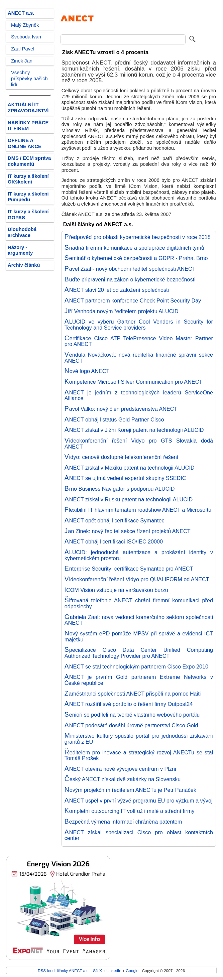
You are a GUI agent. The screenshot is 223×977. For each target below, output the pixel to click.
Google (132, 970)
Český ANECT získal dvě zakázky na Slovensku (123, 779)
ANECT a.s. (21, 13)
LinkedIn (113, 970)
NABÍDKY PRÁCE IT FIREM (28, 125)
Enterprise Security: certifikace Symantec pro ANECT (129, 569)
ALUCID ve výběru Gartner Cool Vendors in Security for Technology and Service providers (139, 325)
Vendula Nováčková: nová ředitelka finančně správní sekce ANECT (139, 358)
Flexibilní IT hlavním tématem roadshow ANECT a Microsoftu (138, 510)
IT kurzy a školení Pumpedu (28, 197)
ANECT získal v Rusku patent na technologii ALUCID (129, 499)
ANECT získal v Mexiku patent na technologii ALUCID (130, 468)
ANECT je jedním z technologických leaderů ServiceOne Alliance (139, 395)
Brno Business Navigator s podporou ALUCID (120, 489)
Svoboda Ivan (26, 36)
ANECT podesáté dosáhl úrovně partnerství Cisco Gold (131, 725)
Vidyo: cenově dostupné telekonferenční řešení (122, 457)
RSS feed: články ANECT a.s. (64, 970)
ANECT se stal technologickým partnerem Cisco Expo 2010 (136, 666)
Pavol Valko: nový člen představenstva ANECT (121, 409)
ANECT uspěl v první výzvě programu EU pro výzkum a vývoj (139, 801)
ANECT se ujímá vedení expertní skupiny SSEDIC (125, 478)
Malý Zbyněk (25, 25)
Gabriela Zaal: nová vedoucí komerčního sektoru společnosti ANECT (139, 620)
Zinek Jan (21, 61)
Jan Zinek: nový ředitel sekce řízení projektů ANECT (128, 531)
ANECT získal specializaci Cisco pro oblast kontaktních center (139, 835)
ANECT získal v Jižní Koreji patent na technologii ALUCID (134, 430)
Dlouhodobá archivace (22, 232)
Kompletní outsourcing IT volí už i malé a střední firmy (130, 811)
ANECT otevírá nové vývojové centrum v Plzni (120, 769)
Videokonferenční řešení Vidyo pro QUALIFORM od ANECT (137, 579)
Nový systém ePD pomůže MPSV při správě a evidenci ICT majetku (139, 636)
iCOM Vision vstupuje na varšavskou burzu (116, 590)
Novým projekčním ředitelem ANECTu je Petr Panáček (130, 790)
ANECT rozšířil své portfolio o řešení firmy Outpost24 (129, 704)
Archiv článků (24, 265)
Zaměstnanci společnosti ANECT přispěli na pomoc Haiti (133, 694)
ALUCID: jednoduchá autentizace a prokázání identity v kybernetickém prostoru (139, 555)
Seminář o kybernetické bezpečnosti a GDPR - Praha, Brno (136, 258)
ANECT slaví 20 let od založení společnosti (117, 290)
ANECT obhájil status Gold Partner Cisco (114, 419)
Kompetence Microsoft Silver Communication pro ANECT (133, 382)
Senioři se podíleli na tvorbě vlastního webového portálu (132, 715)
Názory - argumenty (20, 250)
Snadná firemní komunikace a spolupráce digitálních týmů (134, 248)
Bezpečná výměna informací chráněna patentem (123, 822)
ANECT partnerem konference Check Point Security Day (133, 300)
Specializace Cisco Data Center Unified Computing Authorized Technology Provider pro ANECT (139, 653)
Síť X (97, 970)
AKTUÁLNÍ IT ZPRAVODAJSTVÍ (28, 107)
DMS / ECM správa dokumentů (29, 161)
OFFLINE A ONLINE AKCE (24, 143)
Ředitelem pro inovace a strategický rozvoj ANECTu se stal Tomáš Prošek (139, 755)
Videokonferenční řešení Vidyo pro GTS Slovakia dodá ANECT (139, 444)
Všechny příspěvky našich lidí (29, 78)
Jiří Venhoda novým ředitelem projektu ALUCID (122, 311)
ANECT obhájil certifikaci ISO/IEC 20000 (114, 541)
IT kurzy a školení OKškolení (28, 179)
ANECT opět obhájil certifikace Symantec (114, 520)
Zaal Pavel (22, 48)
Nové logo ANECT (87, 371)
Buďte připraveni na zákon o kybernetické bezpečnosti (130, 279)
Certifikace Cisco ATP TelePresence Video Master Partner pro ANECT (139, 341)
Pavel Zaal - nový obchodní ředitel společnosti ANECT (130, 269)
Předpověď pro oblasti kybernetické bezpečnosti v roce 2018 (138, 237)
